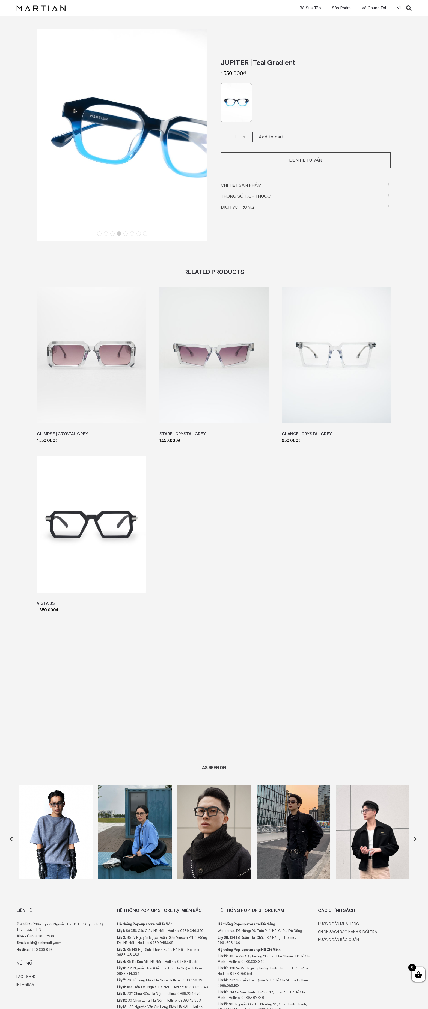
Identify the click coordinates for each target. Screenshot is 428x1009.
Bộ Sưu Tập (310, 8)
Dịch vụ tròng (237, 207)
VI (399, 8)
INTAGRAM (25, 984)
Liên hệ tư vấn (305, 160)
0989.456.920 (192, 980)
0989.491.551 (187, 962)
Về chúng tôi (374, 8)
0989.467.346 (252, 998)
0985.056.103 (228, 986)
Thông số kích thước (246, 196)
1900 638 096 (41, 950)
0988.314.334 (128, 974)
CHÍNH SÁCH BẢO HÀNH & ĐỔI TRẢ (347, 932)
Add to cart (271, 136)
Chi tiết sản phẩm (241, 185)
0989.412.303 (189, 1000)
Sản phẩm (341, 8)
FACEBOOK (25, 976)
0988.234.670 (189, 994)
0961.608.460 (229, 943)
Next (415, 839)
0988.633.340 (253, 962)
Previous (12, 839)
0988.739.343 (196, 987)
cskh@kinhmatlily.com (44, 943)
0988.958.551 (241, 974)
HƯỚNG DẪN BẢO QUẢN (338, 940)
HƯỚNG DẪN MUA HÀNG (338, 924)
